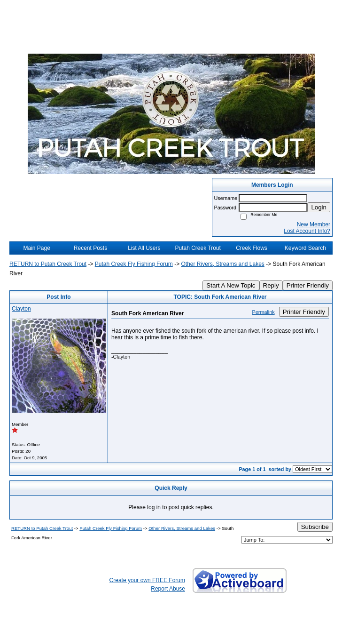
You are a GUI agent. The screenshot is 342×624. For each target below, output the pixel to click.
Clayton (21, 308)
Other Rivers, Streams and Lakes (222, 264)
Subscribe (315, 526)
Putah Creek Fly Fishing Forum (134, 264)
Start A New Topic (230, 285)
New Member (313, 224)
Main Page (36, 248)
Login (318, 207)
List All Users (144, 248)
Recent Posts (90, 248)
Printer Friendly (308, 285)
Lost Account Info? (307, 231)
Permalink (263, 312)
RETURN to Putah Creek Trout (47, 264)
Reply (271, 285)
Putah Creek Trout (197, 248)
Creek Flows (251, 248)
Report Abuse (168, 588)
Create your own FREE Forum (147, 580)
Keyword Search (305, 248)
